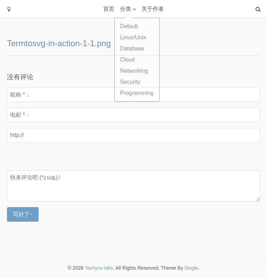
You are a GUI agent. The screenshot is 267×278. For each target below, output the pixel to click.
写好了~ (23, 214)
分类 (125, 9)
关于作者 (152, 9)
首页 (108, 9)
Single (191, 268)
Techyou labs (99, 268)
